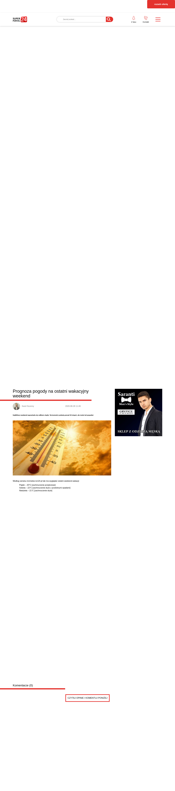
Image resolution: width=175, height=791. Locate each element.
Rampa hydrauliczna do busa (56, 492)
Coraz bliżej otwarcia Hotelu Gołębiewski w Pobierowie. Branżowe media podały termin (144, 328)
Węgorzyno (88, 296)
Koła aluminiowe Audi (52, 521)
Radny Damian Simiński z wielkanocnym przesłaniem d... (124, 403)
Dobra (48, 296)
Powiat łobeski (27, 295)
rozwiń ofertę (161, 4)
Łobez (55, 296)
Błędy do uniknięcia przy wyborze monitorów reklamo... (123, 409)
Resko (77, 296)
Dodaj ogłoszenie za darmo (65, 449)
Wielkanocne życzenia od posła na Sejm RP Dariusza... (123, 398)
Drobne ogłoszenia (31, 448)
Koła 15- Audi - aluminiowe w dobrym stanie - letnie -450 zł (63, 526)
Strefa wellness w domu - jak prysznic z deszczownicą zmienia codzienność (67, 382)
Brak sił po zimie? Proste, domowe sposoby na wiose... (123, 414)
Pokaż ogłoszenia (101, 548)
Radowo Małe (66, 296)
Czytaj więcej (149, 436)
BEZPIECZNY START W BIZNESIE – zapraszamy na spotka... (127, 392)
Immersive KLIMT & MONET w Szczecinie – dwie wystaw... (125, 420)
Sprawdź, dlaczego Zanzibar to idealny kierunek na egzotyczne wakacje (107, 328)
